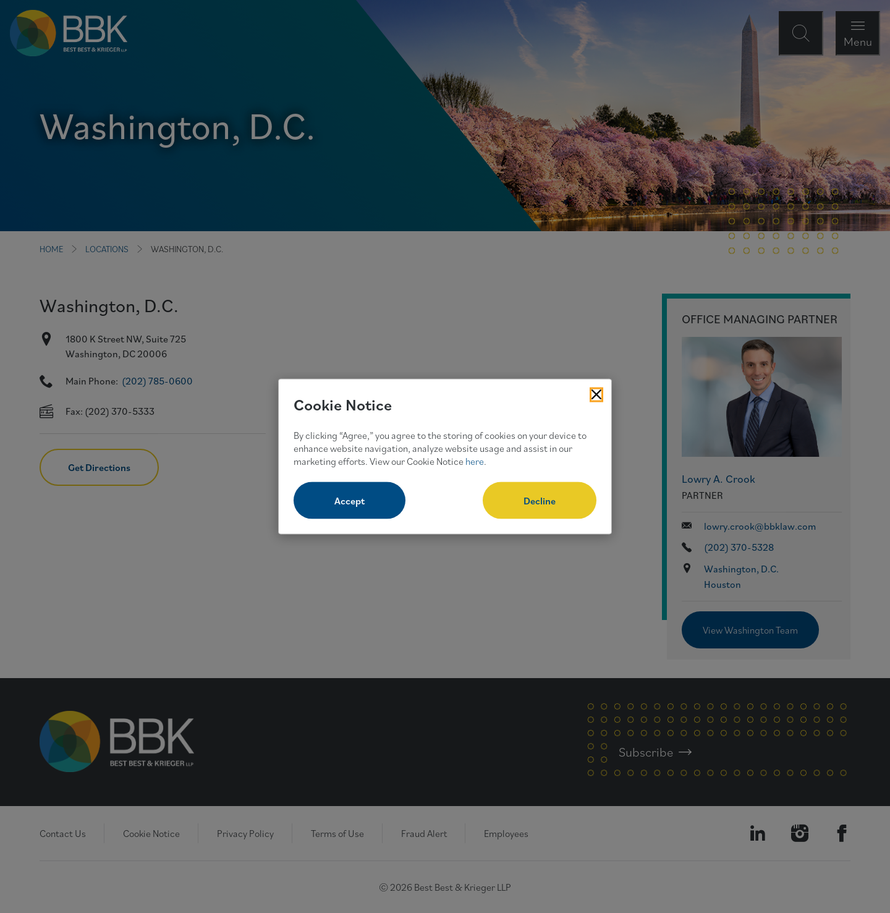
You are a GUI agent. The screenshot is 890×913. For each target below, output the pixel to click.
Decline (539, 501)
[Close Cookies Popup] (596, 394)
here (474, 460)
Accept (349, 501)
